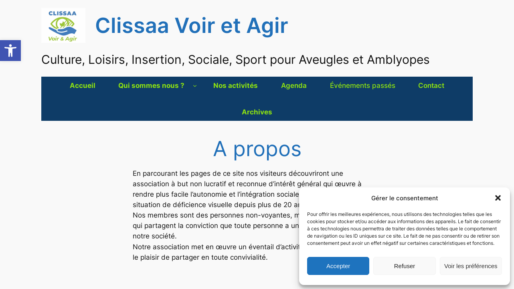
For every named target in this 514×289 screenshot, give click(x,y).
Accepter (338, 266)
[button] (10, 50)
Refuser (404, 266)
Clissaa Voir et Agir (191, 25)
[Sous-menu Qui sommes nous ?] (195, 85)
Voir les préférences (471, 266)
